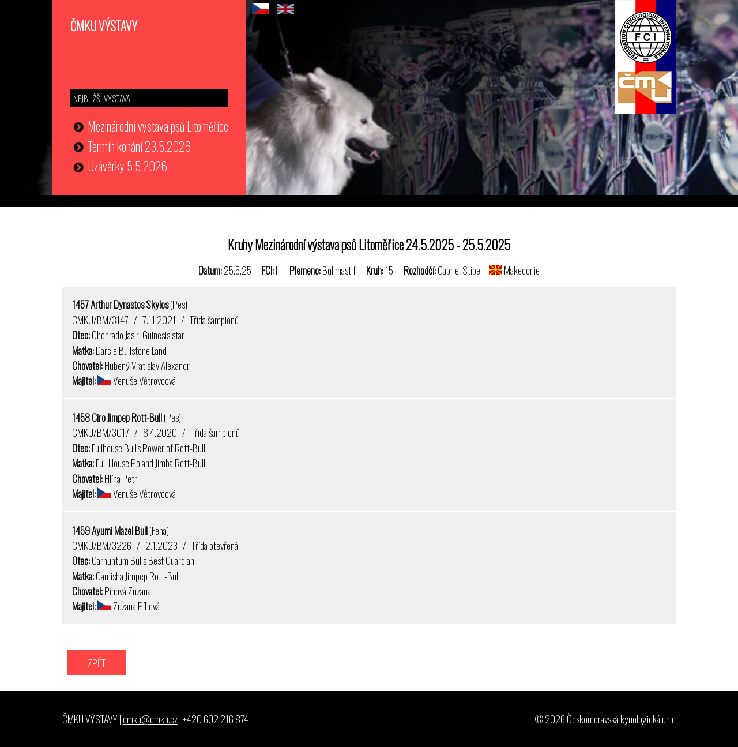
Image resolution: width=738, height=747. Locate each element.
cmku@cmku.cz (150, 718)
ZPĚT (97, 662)
